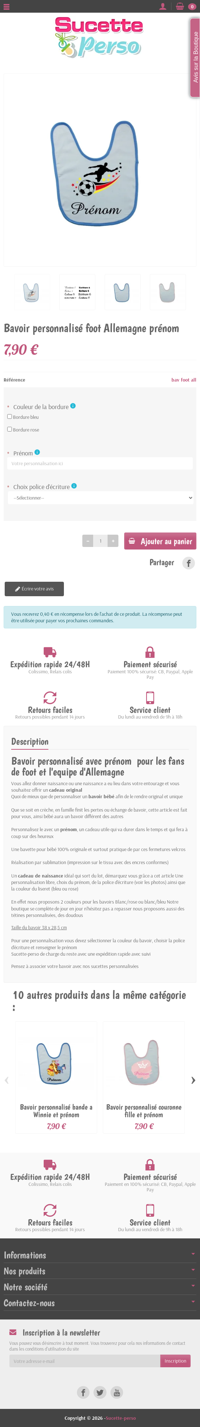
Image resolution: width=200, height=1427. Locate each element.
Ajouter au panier (160, 541)
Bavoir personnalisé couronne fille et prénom (144, 1110)
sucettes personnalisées (115, 966)
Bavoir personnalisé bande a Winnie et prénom (56, 1110)
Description (29, 741)
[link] (188, 563)
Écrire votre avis (32, 589)
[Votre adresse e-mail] (84, 1361)
